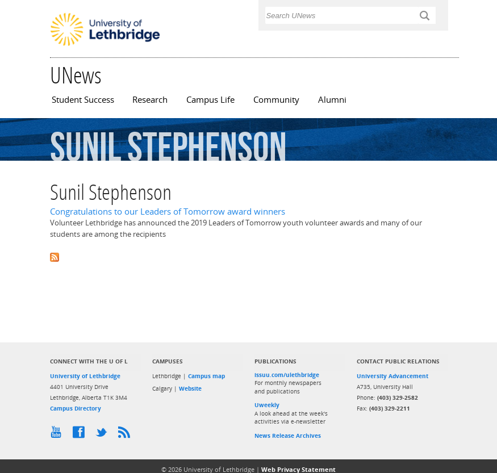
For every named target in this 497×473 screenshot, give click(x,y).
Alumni (332, 100)
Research (150, 100)
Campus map (206, 376)
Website (190, 388)
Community (276, 100)
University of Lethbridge (85, 376)
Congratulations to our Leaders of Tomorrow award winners (167, 211)
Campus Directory (75, 408)
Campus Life (210, 100)
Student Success (83, 100)
